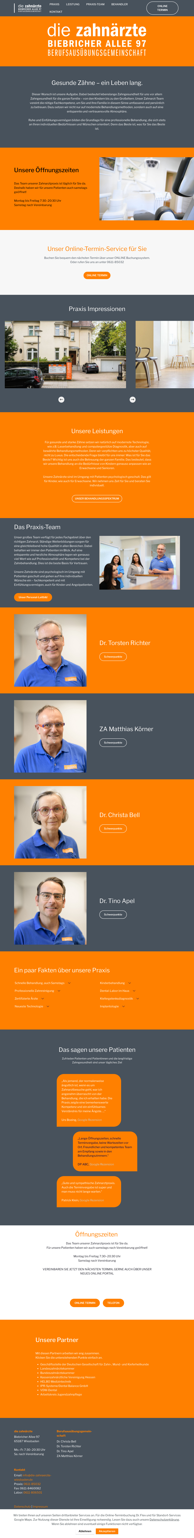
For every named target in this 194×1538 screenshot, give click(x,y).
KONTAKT (54, 11)
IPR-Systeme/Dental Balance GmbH (64, 1386)
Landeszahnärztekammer (57, 1369)
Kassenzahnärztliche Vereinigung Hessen (67, 1377)
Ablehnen (84, 1531)
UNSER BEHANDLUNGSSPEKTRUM (97, 498)
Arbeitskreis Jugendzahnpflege (61, 1395)
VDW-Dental (48, 1390)
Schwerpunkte (113, 656)
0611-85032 (32, 1484)
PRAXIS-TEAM (94, 4)
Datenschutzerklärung (164, 1519)
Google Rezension (90, 1120)
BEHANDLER (118, 4)
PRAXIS (53, 4)
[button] (54, 983)
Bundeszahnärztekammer (57, 1373)
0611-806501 (32, 1493)
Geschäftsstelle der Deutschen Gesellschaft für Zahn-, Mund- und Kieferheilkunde (94, 1364)
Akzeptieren (107, 1531)
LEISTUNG (71, 4)
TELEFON (113, 1303)
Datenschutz (22, 1507)
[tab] (54, 983)
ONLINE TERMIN (162, 8)
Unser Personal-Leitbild (33, 597)
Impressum (40, 1507)
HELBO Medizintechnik (55, 1381)
